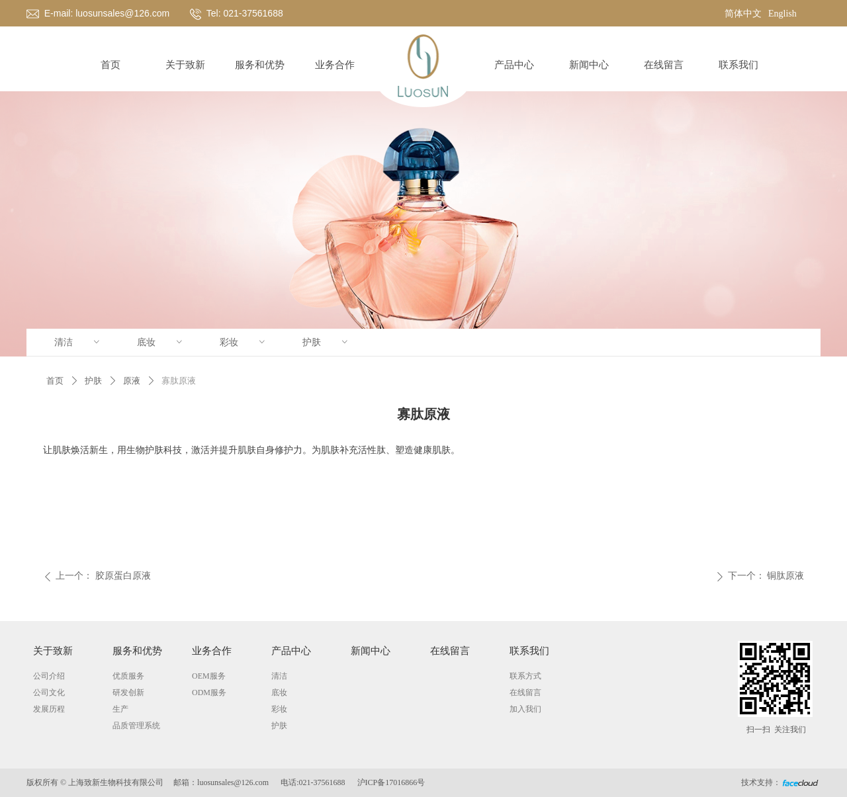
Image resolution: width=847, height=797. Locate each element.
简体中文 (743, 14)
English (782, 14)
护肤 (326, 342)
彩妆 (243, 342)
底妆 (161, 342)
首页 (55, 381)
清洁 (78, 342)
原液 (131, 381)
